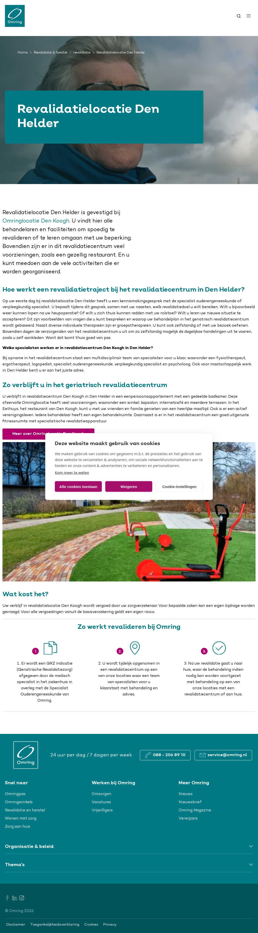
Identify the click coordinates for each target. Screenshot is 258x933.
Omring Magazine (195, 810)
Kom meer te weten (72, 472)
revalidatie (81, 53)
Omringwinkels (19, 802)
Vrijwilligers (102, 810)
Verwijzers (188, 819)
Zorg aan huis (17, 827)
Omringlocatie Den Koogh (35, 221)
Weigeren (128, 486)
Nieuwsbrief (190, 802)
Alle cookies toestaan (78, 486)
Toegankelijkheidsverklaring (54, 924)
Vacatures (101, 802)
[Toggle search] (238, 16)
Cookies (91, 924)
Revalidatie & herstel (50, 53)
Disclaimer (15, 924)
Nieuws (186, 794)
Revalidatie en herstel (25, 810)
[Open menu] (248, 16)
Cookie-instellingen (179, 486)
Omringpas (15, 794)
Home (23, 53)
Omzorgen (101, 794)
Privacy (110, 924)
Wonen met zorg (20, 819)
